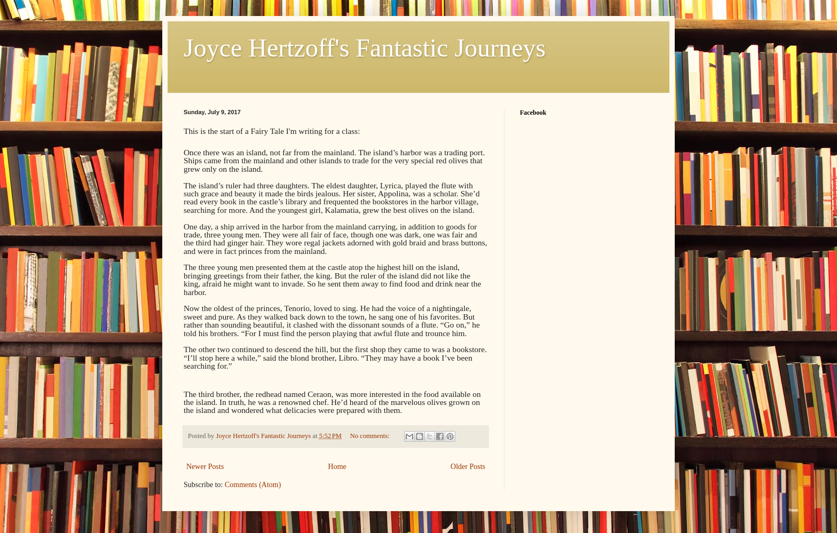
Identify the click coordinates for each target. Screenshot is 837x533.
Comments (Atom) (253, 485)
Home (337, 467)
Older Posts (468, 467)
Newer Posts (205, 467)
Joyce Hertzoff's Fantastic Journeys (365, 48)
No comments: (370, 436)
